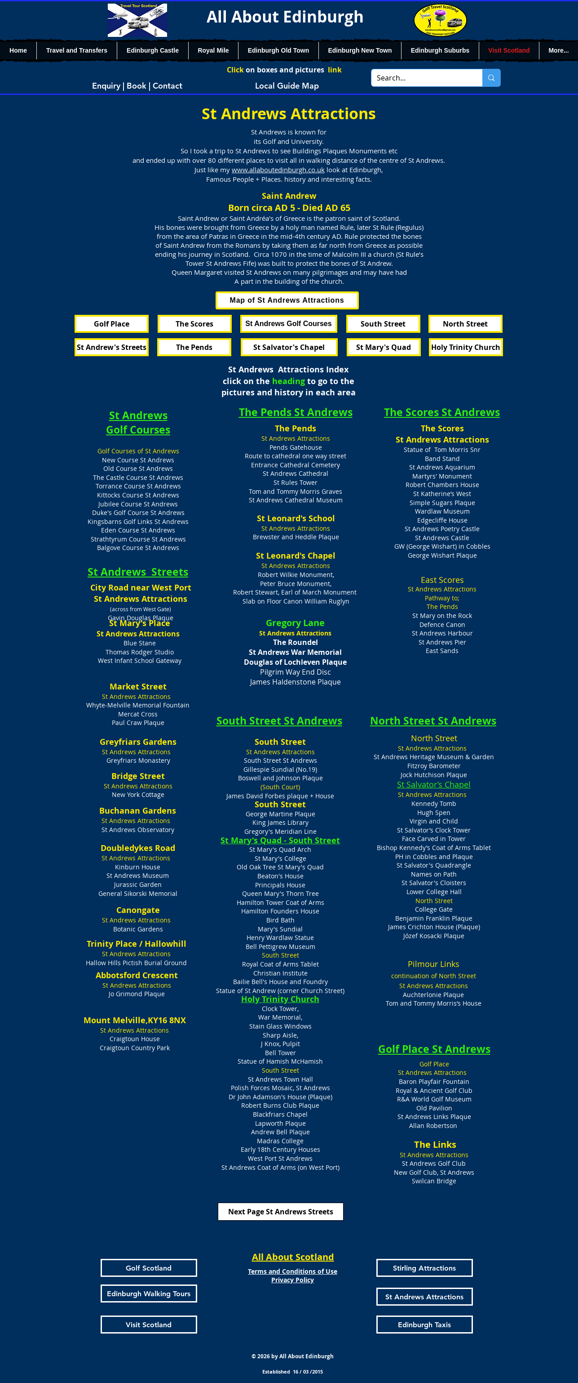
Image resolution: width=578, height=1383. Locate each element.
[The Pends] (194, 347)
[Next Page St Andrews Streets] (281, 1212)
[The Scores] (195, 324)
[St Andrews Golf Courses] (288, 324)
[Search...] (420, 77)
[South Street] (383, 324)
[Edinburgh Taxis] (424, 1325)
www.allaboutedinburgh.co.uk (278, 169)
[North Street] (465, 324)
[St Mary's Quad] (384, 347)
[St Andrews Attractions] (424, 1297)
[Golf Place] (112, 324)
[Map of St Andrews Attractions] (287, 300)
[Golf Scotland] (149, 1268)
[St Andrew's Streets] (112, 347)
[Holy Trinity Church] (466, 347)
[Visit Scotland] (149, 1325)
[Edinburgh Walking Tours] (149, 1293)
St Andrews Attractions (442, 439)
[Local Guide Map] (287, 85)
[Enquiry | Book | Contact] (137, 85)
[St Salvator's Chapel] (289, 347)
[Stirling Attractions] (424, 1268)
